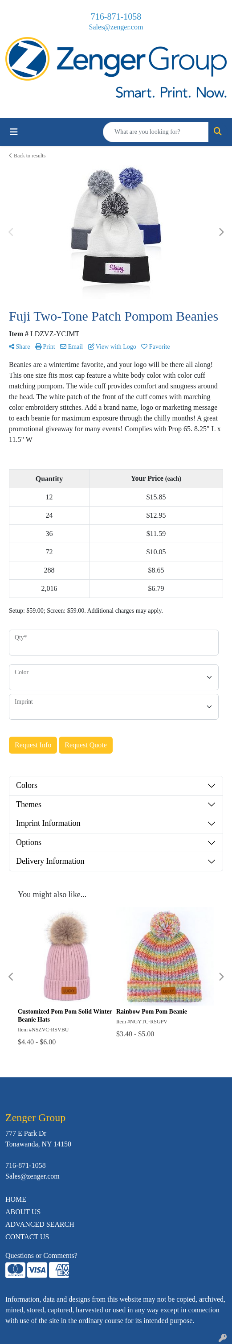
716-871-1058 (116, 16)
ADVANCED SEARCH (39, 1224)
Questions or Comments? (41, 1255)
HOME (15, 1199)
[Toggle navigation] (13, 132)
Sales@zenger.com (116, 27)
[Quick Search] (156, 132)
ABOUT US (23, 1212)
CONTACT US (27, 1237)
